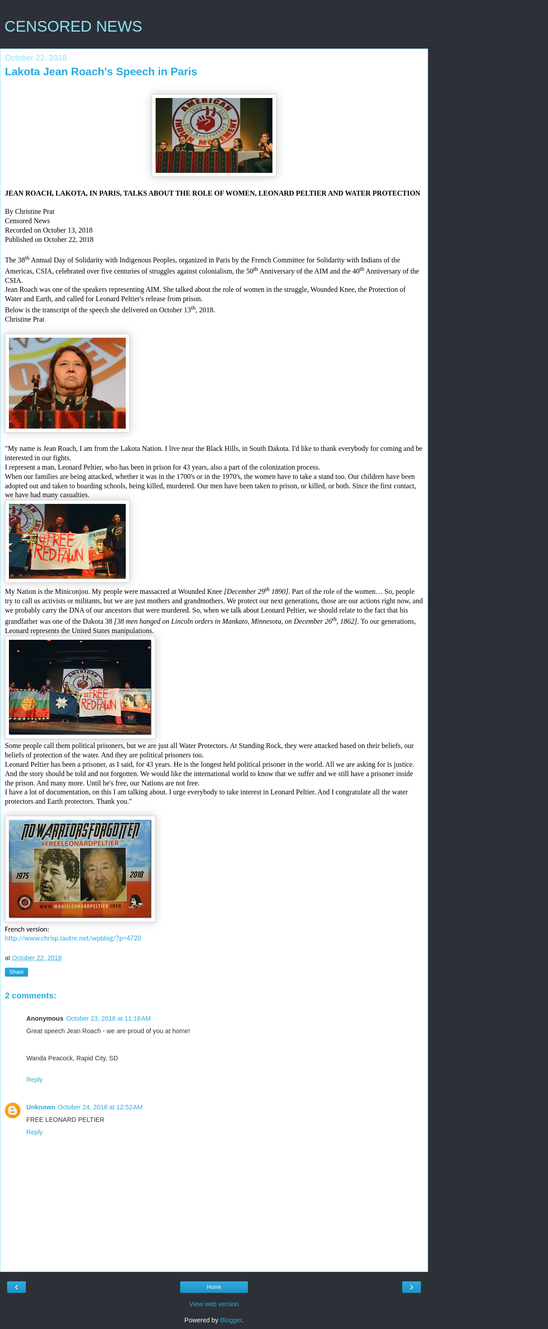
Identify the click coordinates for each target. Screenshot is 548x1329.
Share (16, 972)
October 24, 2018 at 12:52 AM (100, 1107)
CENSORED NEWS (73, 26)
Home (214, 1287)
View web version (214, 1304)
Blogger (231, 1320)
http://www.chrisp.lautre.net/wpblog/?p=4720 (73, 938)
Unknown (40, 1107)
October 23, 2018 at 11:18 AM (108, 1018)
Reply (34, 1079)
